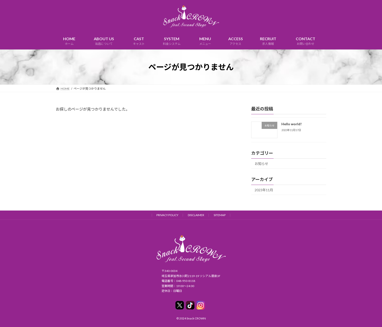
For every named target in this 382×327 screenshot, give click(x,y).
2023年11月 (264, 190)
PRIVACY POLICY (167, 215)
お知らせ (261, 164)
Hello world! (291, 124)
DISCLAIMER (196, 215)
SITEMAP (220, 215)
